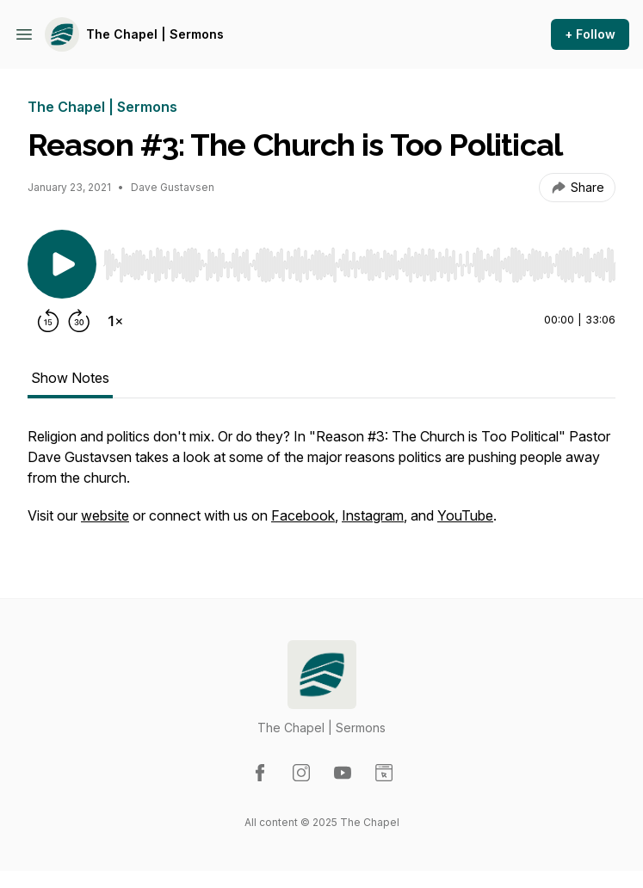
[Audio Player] (359, 260)
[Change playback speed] (115, 321)
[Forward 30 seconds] (79, 321)
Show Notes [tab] (70, 377)
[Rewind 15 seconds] (48, 321)
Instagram (373, 515)
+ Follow (590, 34)
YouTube (465, 515)
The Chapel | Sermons (155, 34)
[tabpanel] (321, 484)
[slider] (359, 265)
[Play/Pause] (62, 264)
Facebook (303, 515)
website (105, 515)
